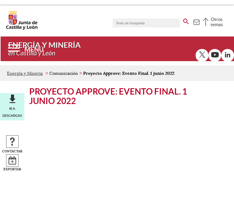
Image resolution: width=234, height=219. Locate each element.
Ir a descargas (12, 112)
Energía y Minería (25, 73)
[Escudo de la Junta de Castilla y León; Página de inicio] (21, 29)
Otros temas (217, 22)
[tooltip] (196, 21)
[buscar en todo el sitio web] (186, 20)
